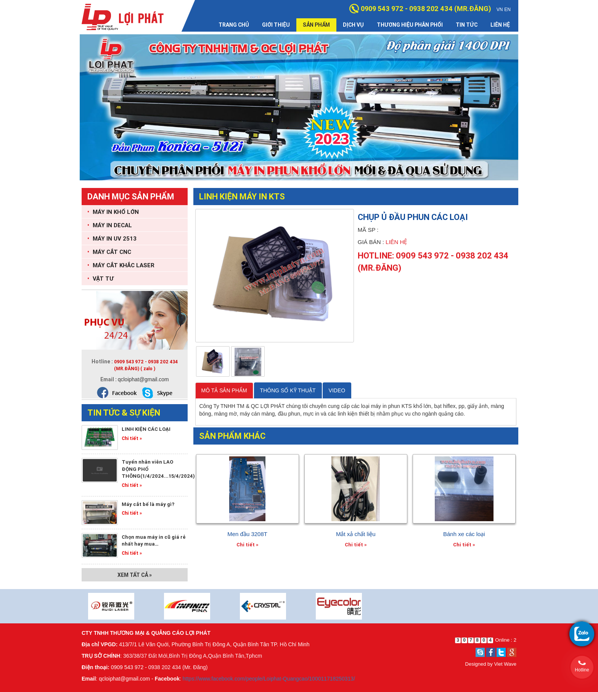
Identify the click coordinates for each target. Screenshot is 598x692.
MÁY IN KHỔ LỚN (113, 211)
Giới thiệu (276, 24)
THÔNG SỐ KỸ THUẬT (288, 390)
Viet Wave (505, 664)
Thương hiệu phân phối (410, 24)
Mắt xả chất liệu (356, 534)
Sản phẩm (316, 24)
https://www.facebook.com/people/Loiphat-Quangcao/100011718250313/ (269, 679)
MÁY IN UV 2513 (112, 238)
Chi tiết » (132, 438)
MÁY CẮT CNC (109, 251)
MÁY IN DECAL (109, 225)
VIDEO (337, 390)
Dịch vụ (353, 24)
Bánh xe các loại (464, 534)
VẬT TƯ (100, 278)
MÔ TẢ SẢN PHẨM (224, 390)
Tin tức (466, 24)
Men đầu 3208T (247, 534)
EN (507, 9)
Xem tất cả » (134, 575)
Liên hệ (500, 24)
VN (500, 9)
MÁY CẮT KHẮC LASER (120, 265)
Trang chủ (234, 24)
